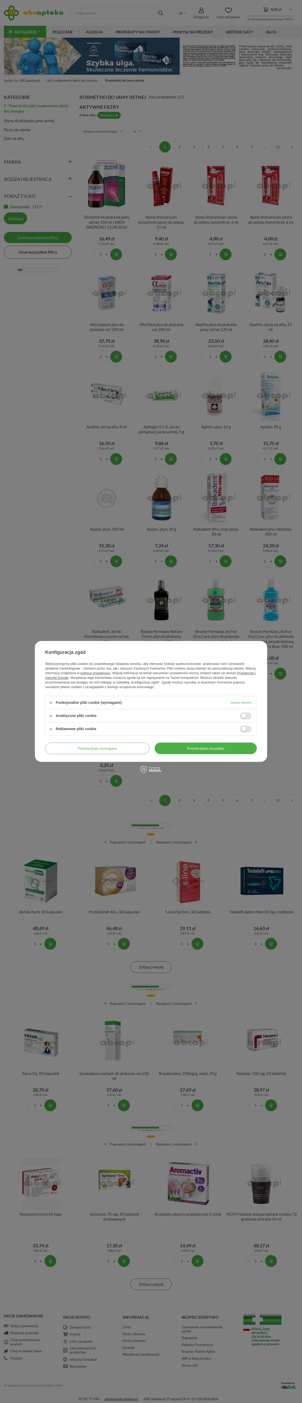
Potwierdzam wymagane (97, 748)
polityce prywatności (95, 673)
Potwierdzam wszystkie (205, 748)
